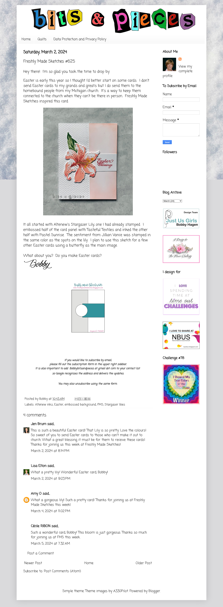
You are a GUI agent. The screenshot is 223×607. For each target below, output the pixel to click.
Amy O (36, 493)
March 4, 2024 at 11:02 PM (50, 511)
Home (26, 39)
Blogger (154, 591)
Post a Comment (41, 553)
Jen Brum (38, 424)
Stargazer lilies (115, 404)
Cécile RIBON (40, 526)
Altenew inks (44, 404)
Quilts (42, 39)
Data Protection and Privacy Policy (80, 39)
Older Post (144, 563)
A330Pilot (120, 591)
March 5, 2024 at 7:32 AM (50, 543)
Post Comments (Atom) (62, 571)
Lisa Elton (38, 466)
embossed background (80, 404)
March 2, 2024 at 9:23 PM (50, 478)
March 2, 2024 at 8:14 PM (50, 451)
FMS (100, 404)
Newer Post (33, 563)
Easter (58, 404)
